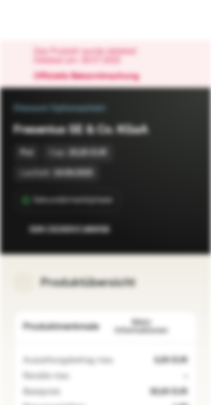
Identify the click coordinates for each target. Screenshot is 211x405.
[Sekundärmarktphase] (67, 200)
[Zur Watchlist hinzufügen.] (163, 229)
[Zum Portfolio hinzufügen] (186, 229)
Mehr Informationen (151, 326)
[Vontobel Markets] (44, 20)
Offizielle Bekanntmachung (92, 76)
